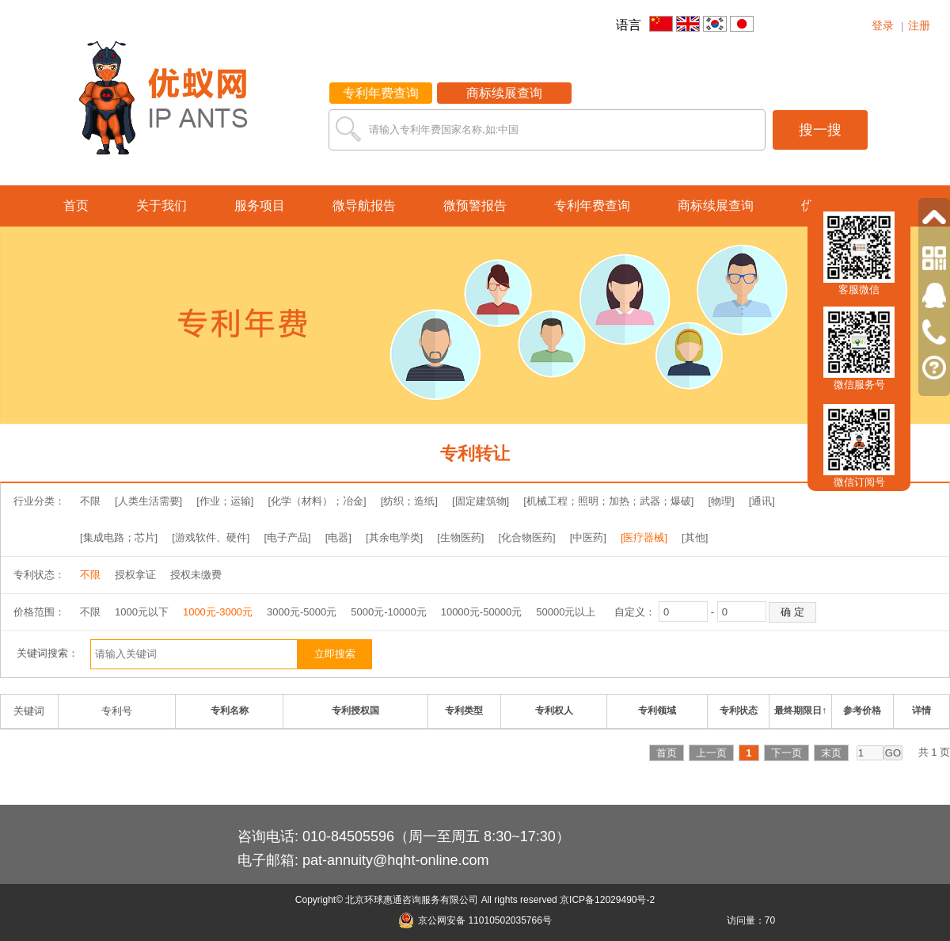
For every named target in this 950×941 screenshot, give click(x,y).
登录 (883, 25)
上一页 (711, 753)
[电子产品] (287, 537)
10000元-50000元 (481, 612)
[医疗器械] (644, 537)
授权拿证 (135, 575)
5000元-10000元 (388, 612)
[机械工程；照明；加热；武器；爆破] (608, 501)
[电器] (338, 537)
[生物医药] (460, 537)
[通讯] (762, 501)
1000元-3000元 (218, 612)
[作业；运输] (224, 501)
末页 (831, 753)
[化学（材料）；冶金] (317, 501)
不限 (90, 501)
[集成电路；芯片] (119, 537)
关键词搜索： (47, 653)
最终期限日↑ (800, 710)
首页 (76, 205)
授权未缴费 (196, 575)
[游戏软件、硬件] (210, 537)
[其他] (695, 537)
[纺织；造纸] (409, 501)
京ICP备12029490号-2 (607, 899)
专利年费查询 (381, 93)
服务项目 (259, 205)
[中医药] (588, 537)
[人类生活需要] (148, 501)
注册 (919, 25)
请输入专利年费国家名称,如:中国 (444, 129)
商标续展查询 (504, 93)
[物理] (721, 501)
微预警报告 (475, 205)
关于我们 (161, 205)
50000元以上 (565, 612)
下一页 (786, 753)
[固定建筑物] (480, 501)
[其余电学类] (394, 537)
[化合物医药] (526, 537)
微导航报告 (364, 205)
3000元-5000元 (301, 612)
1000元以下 (142, 612)
